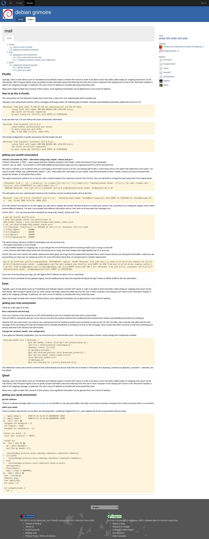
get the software (21, 68)
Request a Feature (121, 527)
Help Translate (119, 536)
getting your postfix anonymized (24, 50)
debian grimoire (33, 12)
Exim (10, 52)
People (19, 3)
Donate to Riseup (33, 523)
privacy (162, 38)
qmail (185, 38)
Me (10, 3)
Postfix (10, 45)
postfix (174, 38)
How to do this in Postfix (21, 47)
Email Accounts (32, 530)
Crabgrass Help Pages (122, 530)
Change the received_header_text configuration (34, 60)
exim (180, 38)
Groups (30, 3)
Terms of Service (47, 536)
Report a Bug (118, 523)
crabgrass (132, 520)
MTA (168, 38)
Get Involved (118, 533)
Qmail (10, 63)
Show (9, 38)
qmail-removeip (38, 403)
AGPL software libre (147, 520)
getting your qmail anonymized (24, 65)
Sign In (204, 3)
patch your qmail (22, 70)
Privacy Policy (31, 536)
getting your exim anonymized (23, 55)
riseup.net (40, 520)
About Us (29, 527)
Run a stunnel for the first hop (27, 57)
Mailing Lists (31, 533)
